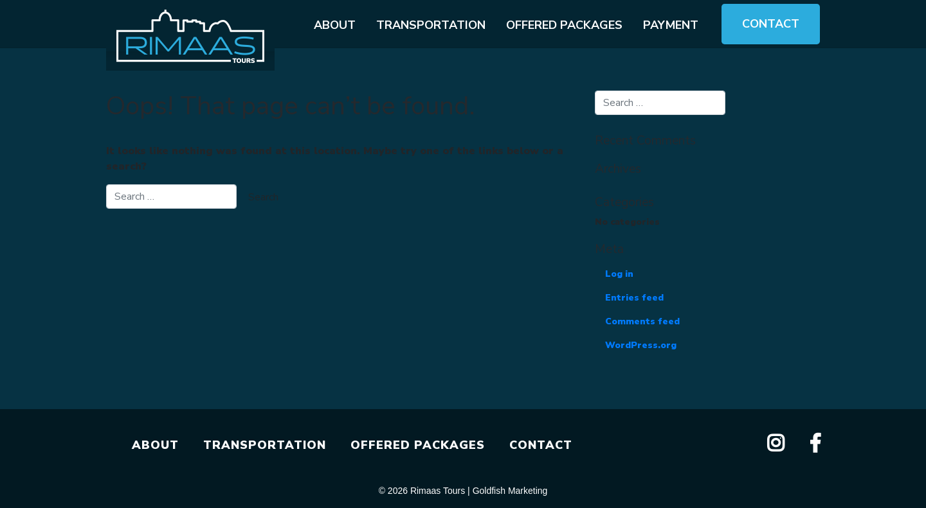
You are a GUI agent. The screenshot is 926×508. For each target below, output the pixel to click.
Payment (670, 25)
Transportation (431, 25)
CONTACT (540, 445)
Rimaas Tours (437, 491)
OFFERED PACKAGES (417, 445)
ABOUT (155, 445)
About (335, 25)
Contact (770, 23)
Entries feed (634, 298)
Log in (619, 274)
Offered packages (564, 25)
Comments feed (642, 321)
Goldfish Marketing (510, 491)
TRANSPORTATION (264, 445)
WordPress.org (640, 345)
